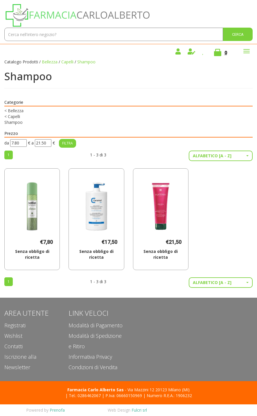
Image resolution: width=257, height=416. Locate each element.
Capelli (67, 62)
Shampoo (13, 122)
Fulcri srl (139, 410)
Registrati (15, 325)
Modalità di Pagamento (96, 325)
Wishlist (13, 335)
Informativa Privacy (90, 356)
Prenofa (57, 410)
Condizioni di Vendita (93, 367)
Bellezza (49, 62)
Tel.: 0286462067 (85, 395)
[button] (221, 156)
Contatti (13, 346)
